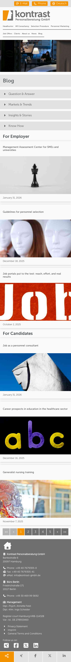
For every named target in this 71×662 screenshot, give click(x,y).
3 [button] (35, 532)
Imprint (9, 630)
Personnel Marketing (60, 26)
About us (26, 34)
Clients (17, 34)
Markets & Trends (17, 104)
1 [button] (21, 532)
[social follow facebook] (16, 645)
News (34, 34)
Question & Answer (19, 94)
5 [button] (50, 532)
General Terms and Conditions (22, 633)
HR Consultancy (22, 26)
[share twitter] (50, 657)
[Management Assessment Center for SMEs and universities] (35, 171)
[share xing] (21, 657)
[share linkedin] (64, 657)
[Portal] (37, 16)
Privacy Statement (15, 626)
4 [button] (43, 532)
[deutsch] (59, 3)
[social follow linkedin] (35, 645)
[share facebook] (35, 657)
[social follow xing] (6, 645)
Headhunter (8, 26)
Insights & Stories (17, 115)
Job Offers (7, 34)
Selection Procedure (40, 26)
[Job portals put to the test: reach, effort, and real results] (35, 298)
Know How (13, 126)
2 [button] (28, 532)
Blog (40, 34)
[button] (57, 531)
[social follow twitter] (25, 645)
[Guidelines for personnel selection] (35, 234)
